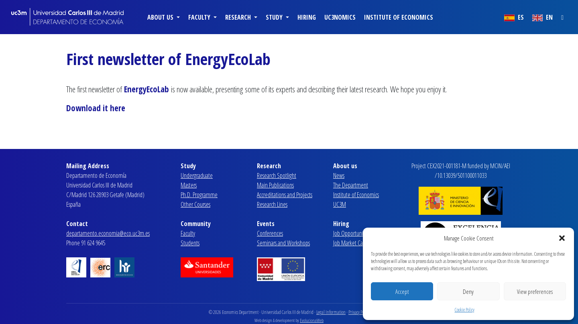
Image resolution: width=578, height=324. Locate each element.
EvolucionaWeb (312, 320)
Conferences (270, 233)
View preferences (535, 291)
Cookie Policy (464, 309)
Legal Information (331, 312)
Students (190, 242)
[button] (562, 238)
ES (514, 17)
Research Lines (272, 204)
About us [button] (161, 17)
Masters (189, 185)
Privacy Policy (358, 312)
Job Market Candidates (357, 242)
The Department (350, 185)
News (338, 175)
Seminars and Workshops (283, 242)
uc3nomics (340, 17)
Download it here (95, 108)
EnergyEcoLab (147, 89)
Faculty (188, 233)
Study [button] (275, 17)
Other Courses (195, 204)
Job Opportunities (351, 233)
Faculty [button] (200, 17)
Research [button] (238, 17)
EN (542, 17)
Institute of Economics (398, 17)
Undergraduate (197, 175)
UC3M (339, 204)
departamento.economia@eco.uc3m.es (108, 233)
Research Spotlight (276, 175)
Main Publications (275, 185)
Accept (402, 291)
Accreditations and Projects (284, 194)
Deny (468, 291)
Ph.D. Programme (199, 194)
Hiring (306, 17)
